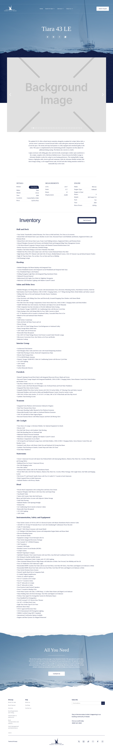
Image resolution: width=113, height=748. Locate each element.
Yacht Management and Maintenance (13, 727)
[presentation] (84, 709)
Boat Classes (12, 705)
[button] (50, 8)
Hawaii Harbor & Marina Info (12, 716)
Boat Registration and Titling (13, 711)
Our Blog (27, 705)
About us (27, 702)
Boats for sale (12, 702)
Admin (10, 733)
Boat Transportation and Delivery (13, 721)
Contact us (28, 708)
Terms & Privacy (12, 741)
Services (10, 708)
